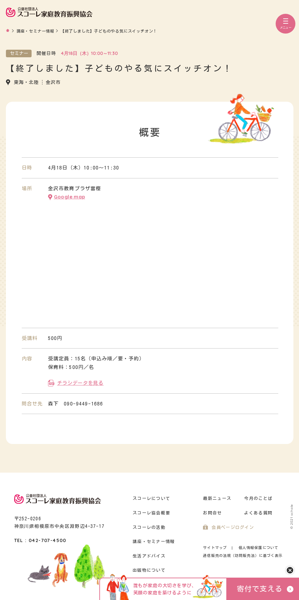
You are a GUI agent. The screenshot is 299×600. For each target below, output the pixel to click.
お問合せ (212, 513)
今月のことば (258, 498)
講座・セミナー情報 (154, 541)
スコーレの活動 (149, 527)
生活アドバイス (149, 556)
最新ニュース (217, 498)
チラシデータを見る (80, 382)
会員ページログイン (233, 527)
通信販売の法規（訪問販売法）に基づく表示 (243, 555)
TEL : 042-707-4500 (40, 540)
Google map (69, 197)
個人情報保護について (258, 547)
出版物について (149, 570)
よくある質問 (258, 513)
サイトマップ (215, 547)
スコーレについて (151, 498)
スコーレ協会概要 (151, 513)
